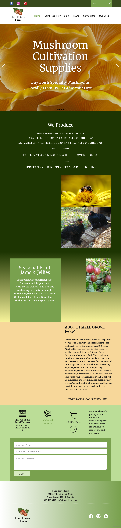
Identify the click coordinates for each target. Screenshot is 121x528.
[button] (3, 67)
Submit (22, 473)
